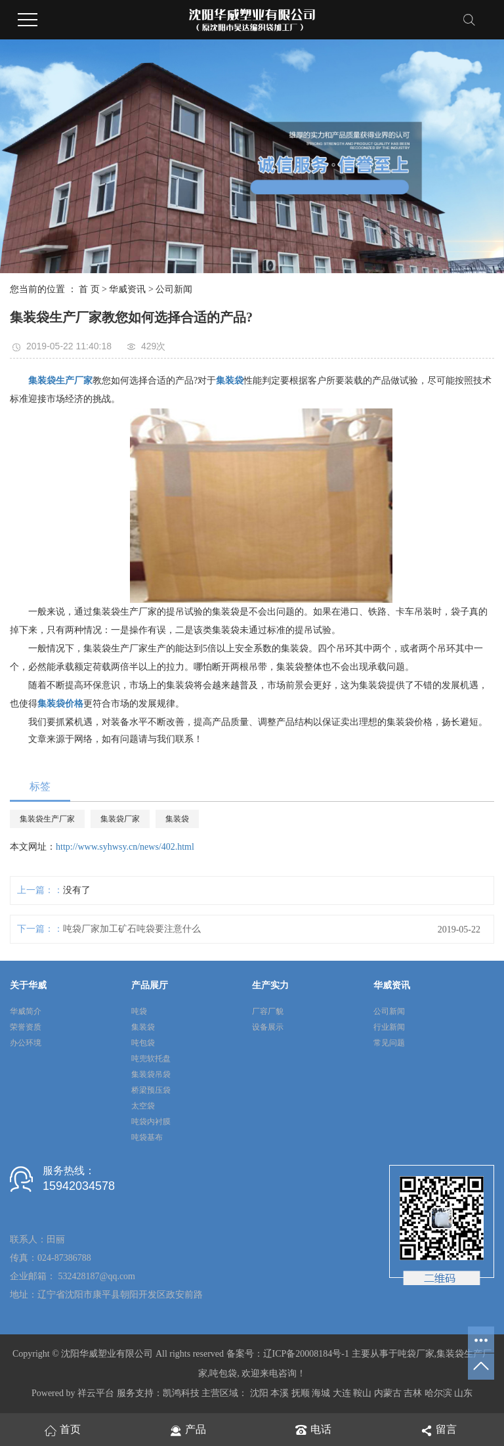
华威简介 (25, 1011)
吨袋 (139, 1011)
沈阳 (259, 1393)
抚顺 (300, 1393)
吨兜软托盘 (151, 1058)
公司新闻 (174, 289)
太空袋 (143, 1105)
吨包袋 (143, 1042)
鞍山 (362, 1393)
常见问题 (389, 1042)
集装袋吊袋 (151, 1074)
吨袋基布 (147, 1137)
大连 (342, 1393)
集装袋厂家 (120, 818)
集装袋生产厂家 (47, 818)
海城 (321, 1393)
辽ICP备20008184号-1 (306, 1354)
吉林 (413, 1393)
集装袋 (177, 818)
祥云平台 (95, 1393)
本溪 (279, 1393)
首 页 (89, 289)
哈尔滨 (438, 1393)
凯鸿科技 (181, 1393)
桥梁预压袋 (151, 1090)
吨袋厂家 (416, 1354)
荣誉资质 (25, 1027)
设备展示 (268, 1027)
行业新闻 (389, 1027)
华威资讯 (127, 289)
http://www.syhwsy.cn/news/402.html (125, 847)
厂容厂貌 (268, 1011)
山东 (463, 1393)
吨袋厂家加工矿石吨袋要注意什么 (132, 929)
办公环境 (25, 1042)
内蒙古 (388, 1393)
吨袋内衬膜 (151, 1121)
